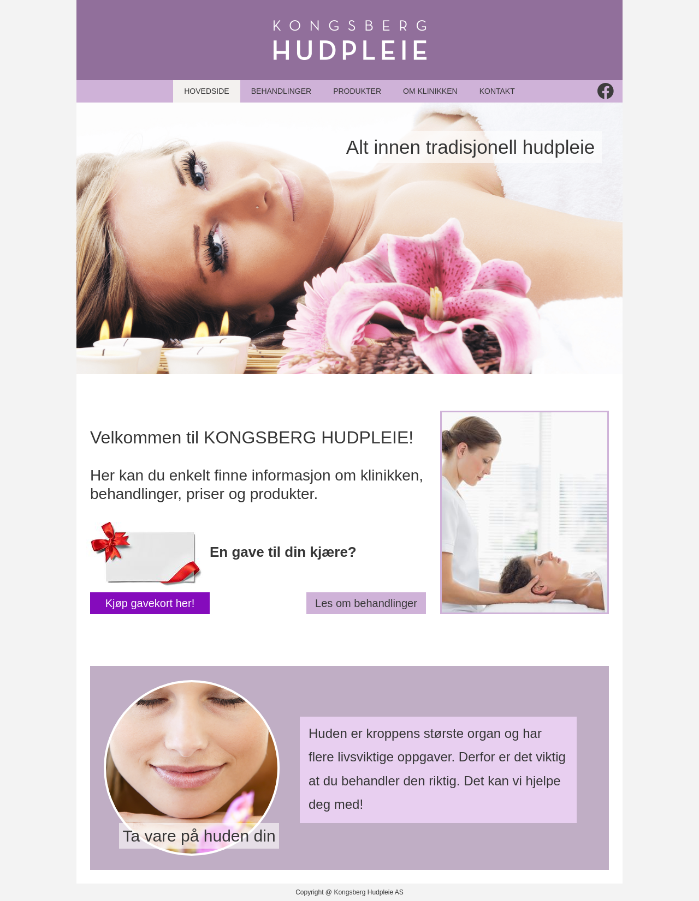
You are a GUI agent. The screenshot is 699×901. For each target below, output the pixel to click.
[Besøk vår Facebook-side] (605, 91)
